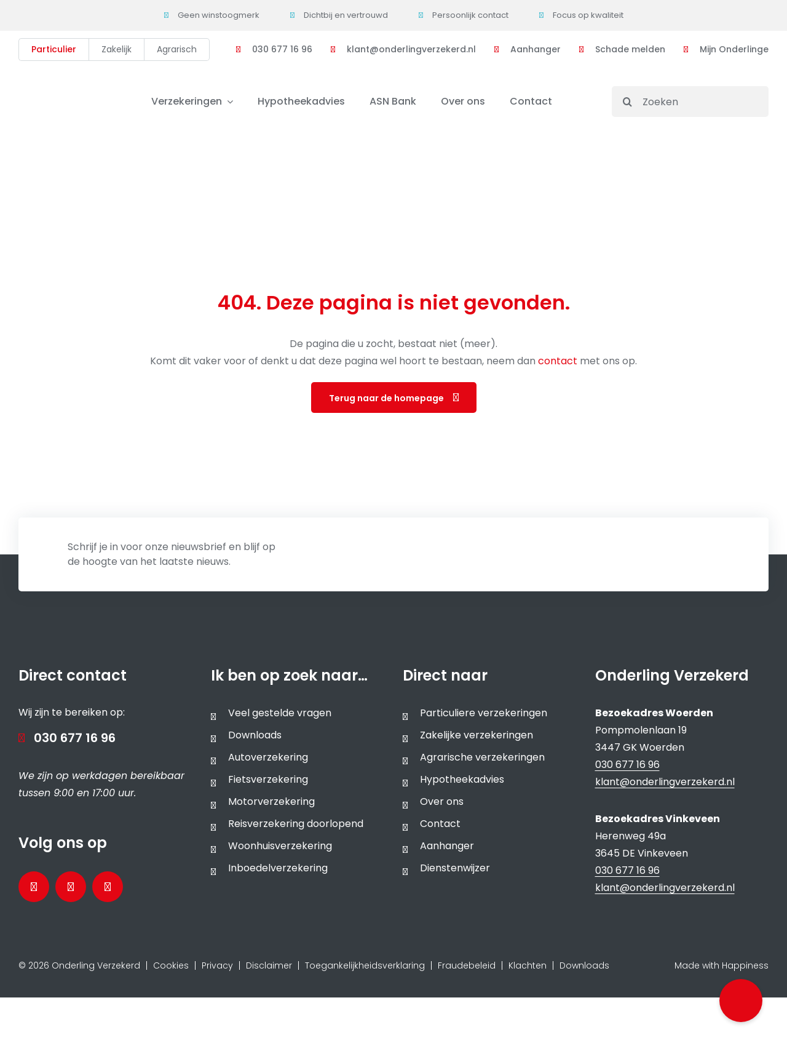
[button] (740, 1000)
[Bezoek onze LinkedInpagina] (70, 886)
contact (559, 361)
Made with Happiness (721, 965)
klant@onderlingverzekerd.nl (665, 782)
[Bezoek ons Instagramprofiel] (107, 886)
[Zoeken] (690, 101)
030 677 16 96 (75, 737)
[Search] (627, 101)
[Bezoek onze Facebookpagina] (33, 886)
